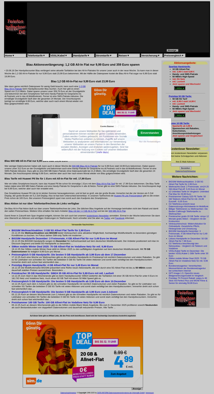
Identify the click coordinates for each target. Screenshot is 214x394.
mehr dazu (102, 152)
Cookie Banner (107, 126)
